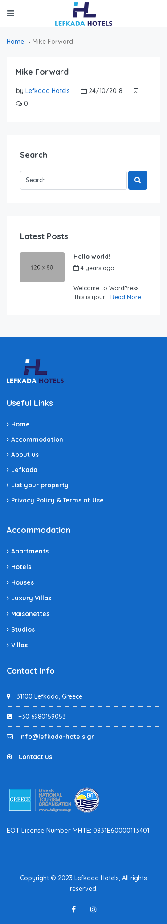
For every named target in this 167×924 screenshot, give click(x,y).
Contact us (35, 757)
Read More (125, 296)
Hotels (21, 567)
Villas (19, 645)
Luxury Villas (31, 598)
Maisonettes (30, 614)
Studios (23, 629)
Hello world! (91, 257)
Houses (22, 582)
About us (25, 455)
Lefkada (24, 470)
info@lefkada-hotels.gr (56, 737)
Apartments (30, 551)
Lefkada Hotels (47, 91)
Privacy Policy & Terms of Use (57, 500)
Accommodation (37, 439)
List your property (40, 485)
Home (20, 424)
